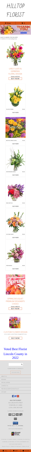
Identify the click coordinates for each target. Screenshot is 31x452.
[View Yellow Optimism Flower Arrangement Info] (15, 96)
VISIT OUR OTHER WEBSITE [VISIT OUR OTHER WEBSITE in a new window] (15, 429)
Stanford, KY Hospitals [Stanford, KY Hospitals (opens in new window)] (23, 439)
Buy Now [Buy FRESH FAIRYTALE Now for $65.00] (16, 206)
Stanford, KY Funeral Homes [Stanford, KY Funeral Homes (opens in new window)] (8, 439)
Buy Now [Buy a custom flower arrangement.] (15, 338)
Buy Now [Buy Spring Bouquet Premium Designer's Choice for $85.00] (15, 308)
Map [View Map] (15, 451)
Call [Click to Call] (5, 451)
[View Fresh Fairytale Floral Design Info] (15, 190)
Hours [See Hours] (26, 451)
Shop (8, 23)
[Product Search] (16, 364)
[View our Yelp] (18, 397)
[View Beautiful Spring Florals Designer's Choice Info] (15, 127)
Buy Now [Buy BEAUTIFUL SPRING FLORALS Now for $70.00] (16, 144)
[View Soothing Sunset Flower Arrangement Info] (15, 221)
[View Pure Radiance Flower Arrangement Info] (15, 252)
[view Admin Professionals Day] (15, 34)
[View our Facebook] (13, 397)
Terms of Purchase (16, 446)
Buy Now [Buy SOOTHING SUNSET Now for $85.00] (16, 237)
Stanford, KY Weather (8, 441)
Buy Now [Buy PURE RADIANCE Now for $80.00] (16, 269)
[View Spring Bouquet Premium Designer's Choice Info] (15, 284)
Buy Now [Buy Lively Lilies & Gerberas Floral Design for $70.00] (15, 78)
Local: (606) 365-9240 (15, 407)
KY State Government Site (22, 441)
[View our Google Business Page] (15, 397)
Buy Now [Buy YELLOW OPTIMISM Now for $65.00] (16, 112)
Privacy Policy (6, 446)
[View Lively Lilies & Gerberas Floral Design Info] (15, 54)
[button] (15, 423)
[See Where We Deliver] (15, 372)
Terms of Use (25, 446)
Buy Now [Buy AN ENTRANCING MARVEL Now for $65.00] (16, 175)
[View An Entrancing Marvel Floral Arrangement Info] (15, 158)
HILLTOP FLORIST (15, 10)
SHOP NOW (23, 32)
